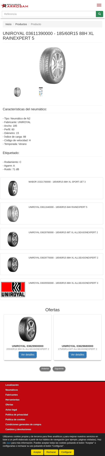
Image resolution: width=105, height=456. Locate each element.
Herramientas (12, 399)
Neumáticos (11, 390)
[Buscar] (99, 14)
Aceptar (37, 452)
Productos (21, 24)
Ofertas (9, 404)
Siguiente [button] (59, 368)
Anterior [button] (45, 368)
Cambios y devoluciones (18, 429)
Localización (12, 385)
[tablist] (52, 91)
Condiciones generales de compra (23, 424)
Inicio (8, 24)
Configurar (66, 452)
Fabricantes (11, 395)
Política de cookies (15, 419)
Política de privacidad (16, 414)
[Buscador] (49, 14)
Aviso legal (11, 409)
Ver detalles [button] (27, 354)
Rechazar (51, 452)
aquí (9, 443)
